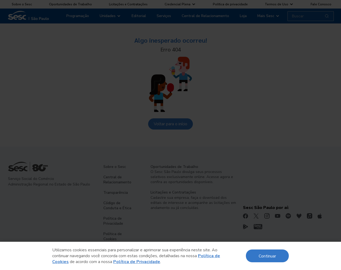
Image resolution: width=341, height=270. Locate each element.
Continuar (267, 256)
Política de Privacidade (136, 262)
